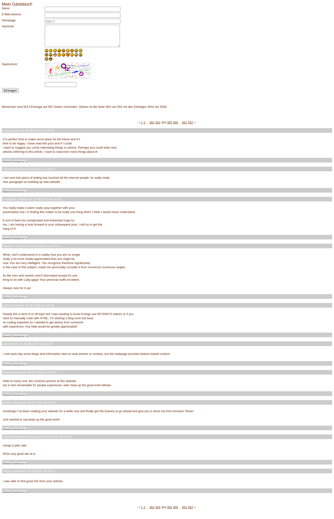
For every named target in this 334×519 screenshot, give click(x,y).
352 (151, 126)
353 (157, 126)
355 (169, 126)
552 (190, 126)
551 (184, 126)
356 (175, 126)
